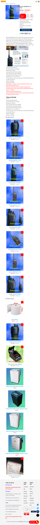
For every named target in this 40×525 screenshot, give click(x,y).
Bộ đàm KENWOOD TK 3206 (15, 160)
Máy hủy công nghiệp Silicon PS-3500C (14, 386)
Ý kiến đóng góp (26, 487)
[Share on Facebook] (22, 33)
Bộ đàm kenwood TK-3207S (15, 182)
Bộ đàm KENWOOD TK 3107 (15, 272)
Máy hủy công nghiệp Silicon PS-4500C (14, 431)
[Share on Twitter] (24, 33)
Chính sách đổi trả (32, 487)
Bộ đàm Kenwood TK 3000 (15, 227)
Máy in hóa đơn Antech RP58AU (15, 364)
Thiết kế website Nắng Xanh (28, 521)
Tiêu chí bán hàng (32, 504)
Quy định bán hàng (25, 492)
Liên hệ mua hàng (26, 29)
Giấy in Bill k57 (15, 319)
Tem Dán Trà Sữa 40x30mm (15, 475)
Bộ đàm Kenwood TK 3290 (15, 138)
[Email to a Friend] (26, 33)
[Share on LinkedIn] (30, 33)
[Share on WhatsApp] (20, 33)
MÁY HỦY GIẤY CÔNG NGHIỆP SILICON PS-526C (16, 408)
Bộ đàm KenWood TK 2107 (15, 205)
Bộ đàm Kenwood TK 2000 (15, 294)
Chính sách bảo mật (26, 497)
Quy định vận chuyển (26, 501)
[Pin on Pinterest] (28, 33)
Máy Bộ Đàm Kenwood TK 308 (14, 249)
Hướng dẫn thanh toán (32, 499)
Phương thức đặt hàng (31, 493)
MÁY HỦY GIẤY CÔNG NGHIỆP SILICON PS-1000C (17, 453)
